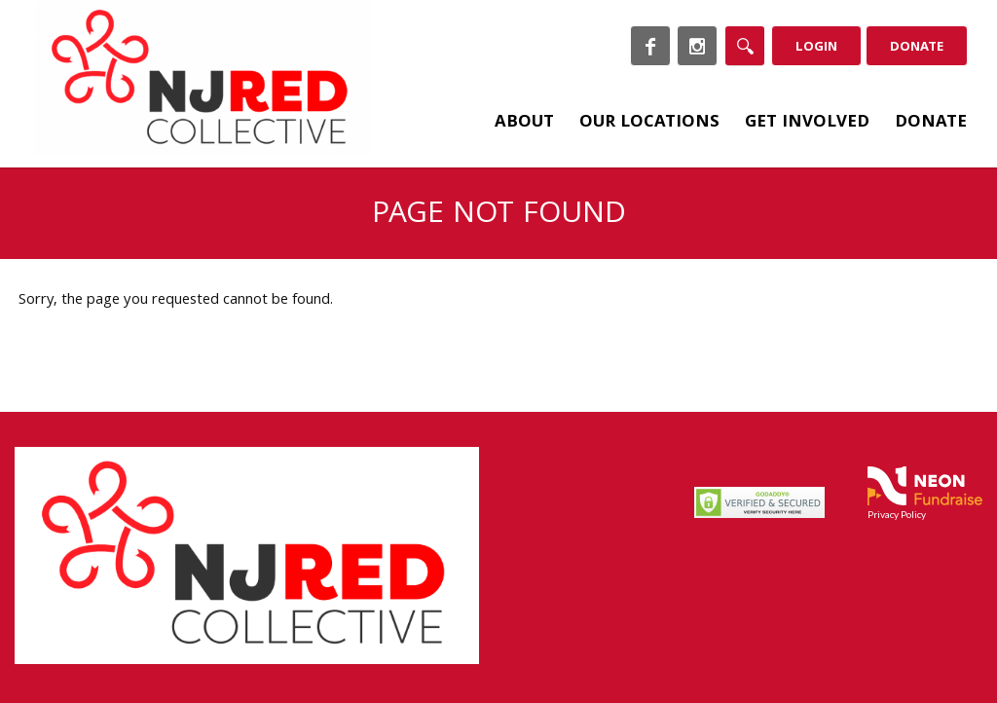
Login (816, 47)
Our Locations (649, 123)
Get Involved (807, 123)
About (524, 123)
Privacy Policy (897, 514)
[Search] (744, 45)
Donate (916, 47)
